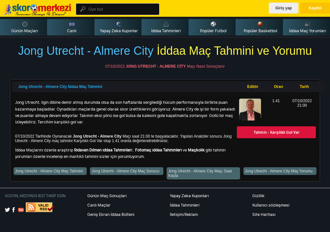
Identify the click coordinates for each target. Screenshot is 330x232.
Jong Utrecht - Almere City (156, 66)
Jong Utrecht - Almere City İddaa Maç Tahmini (60, 86)
